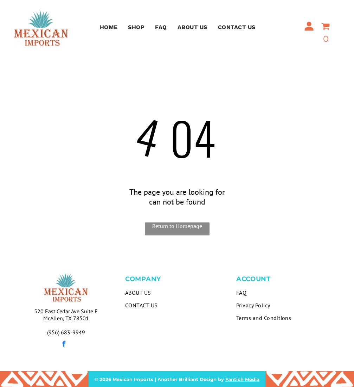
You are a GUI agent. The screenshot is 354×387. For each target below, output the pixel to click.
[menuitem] (109, 27)
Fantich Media (242, 379)
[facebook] (64, 344)
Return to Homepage (177, 225)
